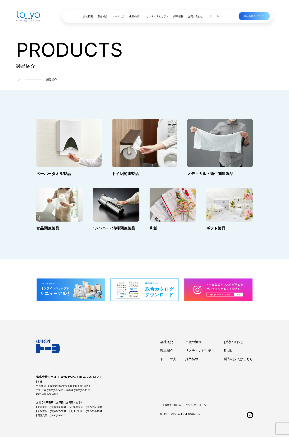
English (229, 350)
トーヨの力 (118, 16)
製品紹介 (103, 16)
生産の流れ (135, 16)
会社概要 (88, 16)
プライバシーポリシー (196, 405)
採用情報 (178, 16)
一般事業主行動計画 (170, 405)
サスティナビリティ (157, 16)
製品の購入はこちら (254, 16)
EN (217, 16)
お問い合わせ (195, 16)
